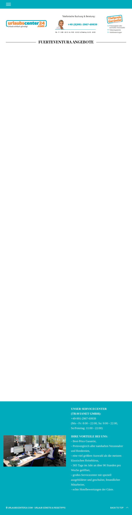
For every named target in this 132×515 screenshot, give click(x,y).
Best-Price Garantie (84, 441)
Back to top (119, 508)
